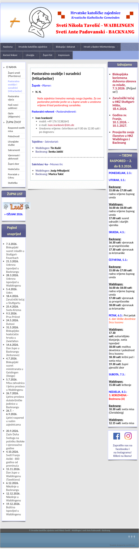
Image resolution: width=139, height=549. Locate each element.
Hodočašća (13, 169)
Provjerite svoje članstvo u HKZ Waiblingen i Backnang (123, 137)
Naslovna (7, 46)
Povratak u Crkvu (13, 176)
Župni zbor (13, 163)
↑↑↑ (132, 537)
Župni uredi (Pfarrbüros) (14, 74)
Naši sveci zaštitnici (13, 106)
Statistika (13, 182)
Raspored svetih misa (16, 129)
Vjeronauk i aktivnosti (14, 157)
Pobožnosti (14, 136)
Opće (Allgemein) (14, 115)
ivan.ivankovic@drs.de (61, 125)
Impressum (64, 55)
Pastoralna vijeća (13, 98)
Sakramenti (14, 150)
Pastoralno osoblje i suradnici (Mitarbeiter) (15, 86)
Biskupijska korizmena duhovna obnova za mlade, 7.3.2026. (124, 81)
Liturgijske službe (13, 143)
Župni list (47, 55)
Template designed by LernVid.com (122, 545)
